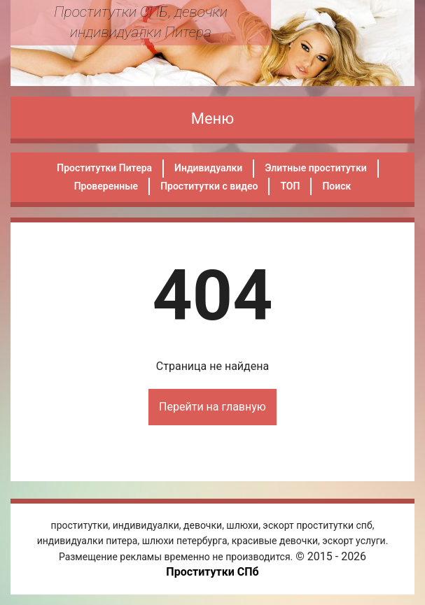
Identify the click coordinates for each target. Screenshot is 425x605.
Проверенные (106, 186)
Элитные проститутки (315, 167)
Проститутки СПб (212, 571)
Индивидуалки (208, 167)
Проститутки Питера (104, 167)
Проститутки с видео (209, 186)
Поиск (336, 186)
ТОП (290, 186)
